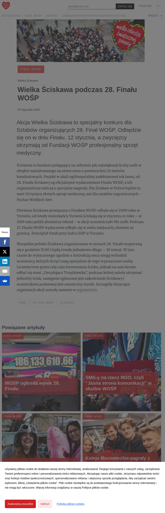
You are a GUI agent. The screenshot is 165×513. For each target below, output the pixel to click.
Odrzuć (45, 503)
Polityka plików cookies (70, 503)
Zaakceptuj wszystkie (20, 503)
